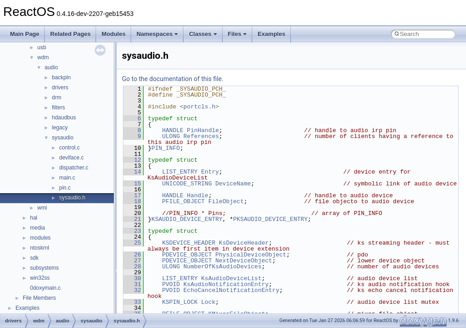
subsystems (44, 268)
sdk (34, 258)
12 (132, 160)
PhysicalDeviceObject (250, 255)
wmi (42, 208)
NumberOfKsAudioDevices (222, 266)
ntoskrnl (39, 248)
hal (33, 218)
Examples (271, 34)
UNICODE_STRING (187, 183)
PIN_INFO (166, 148)
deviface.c (71, 157)
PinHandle (203, 130)
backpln (61, 77)
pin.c (65, 187)
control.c (69, 147)
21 (132, 219)
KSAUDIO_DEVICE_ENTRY (187, 219)
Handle (197, 195)
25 (132, 243)
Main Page (24, 34)
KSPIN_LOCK (180, 302)
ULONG (171, 136)
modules (40, 238)
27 (132, 260)
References (201, 136)
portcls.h (199, 106)
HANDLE (172, 130)
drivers (60, 87)
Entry (210, 172)
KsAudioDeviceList (231, 278)
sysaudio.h (72, 198)
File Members (39, 298)
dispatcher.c (73, 167)
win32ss (40, 278)
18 (132, 201)
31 (132, 284)
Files (237, 34)
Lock (208, 302)
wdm (43, 57)
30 (132, 278)
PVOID (171, 284)
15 (132, 183)
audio (51, 67)
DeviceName (233, 183)
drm (56, 97)
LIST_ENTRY (180, 172)
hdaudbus (64, 117)
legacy (60, 127)
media (37, 228)
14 (132, 172)
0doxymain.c (45, 288)
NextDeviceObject (243, 260)
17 (132, 195)
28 (132, 266)
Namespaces (157, 34)
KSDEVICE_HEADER (188, 243)
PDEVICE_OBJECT (187, 255)
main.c (67, 177)
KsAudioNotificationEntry (225, 284)
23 (132, 231)
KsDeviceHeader (243, 243)
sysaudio (62, 137)
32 (132, 290)
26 (132, 255)
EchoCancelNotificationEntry (231, 290)
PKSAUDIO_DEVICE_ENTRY (270, 219)
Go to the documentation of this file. (172, 78)
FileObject (226, 201)
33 (132, 302)
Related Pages (70, 34)
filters (58, 107)
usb (41, 47)
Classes (203, 34)
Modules (113, 34)
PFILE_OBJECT (183, 201)
